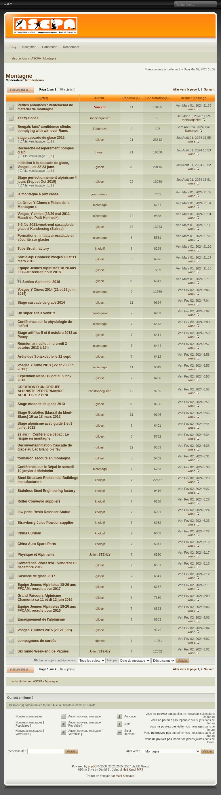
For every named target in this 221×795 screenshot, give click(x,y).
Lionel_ (100, 152)
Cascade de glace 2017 (36, 576)
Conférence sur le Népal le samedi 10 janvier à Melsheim (46, 469)
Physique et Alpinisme (36, 555)
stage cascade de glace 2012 (41, 138)
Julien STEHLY (99, 554)
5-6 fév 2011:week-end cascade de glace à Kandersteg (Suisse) (46, 227)
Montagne (49, 58)
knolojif (100, 248)
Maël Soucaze (125, 775)
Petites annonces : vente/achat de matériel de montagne (45, 107)
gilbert (100, 139)
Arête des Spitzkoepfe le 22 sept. (44, 357)
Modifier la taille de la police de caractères (8, 4)
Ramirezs (99, 128)
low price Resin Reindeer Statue (44, 512)
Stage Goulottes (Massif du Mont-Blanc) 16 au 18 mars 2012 (45, 415)
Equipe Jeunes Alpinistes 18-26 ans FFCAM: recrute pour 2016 (47, 609)
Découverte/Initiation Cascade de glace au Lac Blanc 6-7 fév (45, 447)
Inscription (29, 47)
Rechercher (71, 47)
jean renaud (100, 194)
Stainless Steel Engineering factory (46, 491)
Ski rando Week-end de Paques (43, 651)
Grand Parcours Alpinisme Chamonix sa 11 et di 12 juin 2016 (45, 598)
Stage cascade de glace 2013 (41, 404)
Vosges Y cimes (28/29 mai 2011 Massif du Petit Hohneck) (44, 216)
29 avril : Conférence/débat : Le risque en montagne (43, 436)
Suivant (209, 89)
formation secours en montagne (44, 458)
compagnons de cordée (37, 641)
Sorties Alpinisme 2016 (41, 282)
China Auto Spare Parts (37, 544)
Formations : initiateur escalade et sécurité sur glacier (46, 238)
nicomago (100, 205)
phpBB (92, 766)
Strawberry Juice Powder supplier (45, 523)
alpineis (99, 640)
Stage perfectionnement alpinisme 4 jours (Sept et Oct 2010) (47, 180)
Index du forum (19, 58)
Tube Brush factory (33, 249)
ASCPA (36, 58)
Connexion (49, 47)
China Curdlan (29, 533)
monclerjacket (100, 118)
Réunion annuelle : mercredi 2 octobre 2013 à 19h (42, 346)
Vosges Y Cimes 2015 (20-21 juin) (45, 630)
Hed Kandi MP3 (133, 769)
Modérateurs (34, 80)
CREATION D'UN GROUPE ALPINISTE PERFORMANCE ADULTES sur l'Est (41, 391)
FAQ (13, 47)
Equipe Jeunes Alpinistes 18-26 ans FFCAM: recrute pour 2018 (47, 270)
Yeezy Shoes (28, 118)
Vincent (100, 107)
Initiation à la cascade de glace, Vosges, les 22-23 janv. (43, 165)
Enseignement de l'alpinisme (41, 619)
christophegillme (99, 391)
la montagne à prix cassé (38, 194)
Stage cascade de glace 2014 (41, 303)
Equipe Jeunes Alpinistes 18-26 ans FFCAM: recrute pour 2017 (47, 587)
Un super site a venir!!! (36, 313)
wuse (191, 109)
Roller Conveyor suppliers (39, 501)
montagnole (100, 313)
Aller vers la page (185, 89)
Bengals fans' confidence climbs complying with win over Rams (44, 129)
